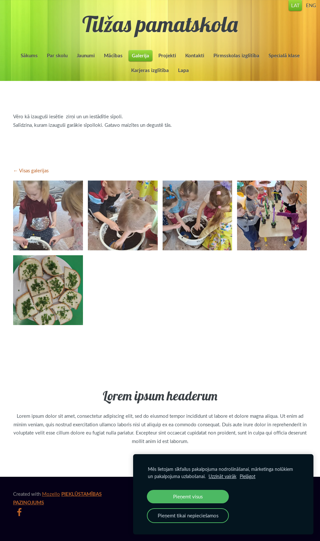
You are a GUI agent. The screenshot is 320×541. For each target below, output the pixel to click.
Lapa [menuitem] (183, 75)
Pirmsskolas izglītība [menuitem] (236, 60)
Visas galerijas (34, 180)
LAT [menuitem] (284, 10)
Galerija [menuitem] (140, 60)
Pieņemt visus (188, 496)
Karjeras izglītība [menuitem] (150, 75)
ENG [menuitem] (299, 10)
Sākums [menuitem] (29, 60)
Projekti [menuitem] (167, 60)
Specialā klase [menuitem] (284, 60)
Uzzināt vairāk (222, 476)
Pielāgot (247, 476)
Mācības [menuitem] (113, 60)
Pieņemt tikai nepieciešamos (188, 515)
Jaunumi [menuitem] (86, 60)
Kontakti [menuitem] (194, 60)
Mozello (51, 503)
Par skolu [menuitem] (57, 60)
